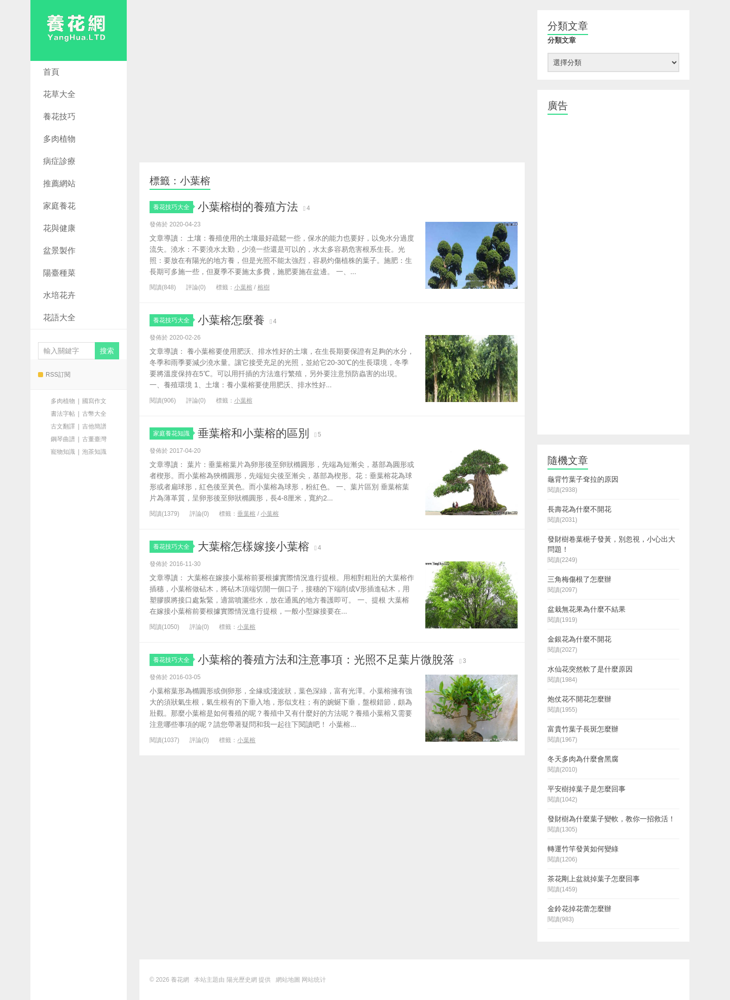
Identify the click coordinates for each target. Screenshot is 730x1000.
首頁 (51, 72)
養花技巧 (59, 116)
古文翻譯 (63, 426)
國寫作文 (94, 401)
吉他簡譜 (94, 426)
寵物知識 (63, 451)
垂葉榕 (246, 513)
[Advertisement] (332, 81)
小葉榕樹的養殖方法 (248, 207)
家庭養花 (59, 206)
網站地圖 (288, 979)
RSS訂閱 (54, 374)
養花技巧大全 (173, 207)
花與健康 (59, 228)
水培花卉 (59, 295)
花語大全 (59, 317)
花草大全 (59, 94)
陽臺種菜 (59, 273)
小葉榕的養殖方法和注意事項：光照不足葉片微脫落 (326, 659)
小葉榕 (243, 287)
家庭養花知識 (173, 433)
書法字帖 (63, 413)
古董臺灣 (94, 439)
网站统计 (314, 979)
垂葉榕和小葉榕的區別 (253, 433)
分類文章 (562, 40)
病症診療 (59, 161)
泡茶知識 (94, 451)
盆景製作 (59, 250)
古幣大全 (94, 413)
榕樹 (264, 287)
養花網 (78, 30)
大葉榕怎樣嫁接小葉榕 (253, 546)
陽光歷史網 (242, 979)
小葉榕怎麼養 (231, 320)
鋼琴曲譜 (63, 439)
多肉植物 (59, 139)
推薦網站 (59, 183)
